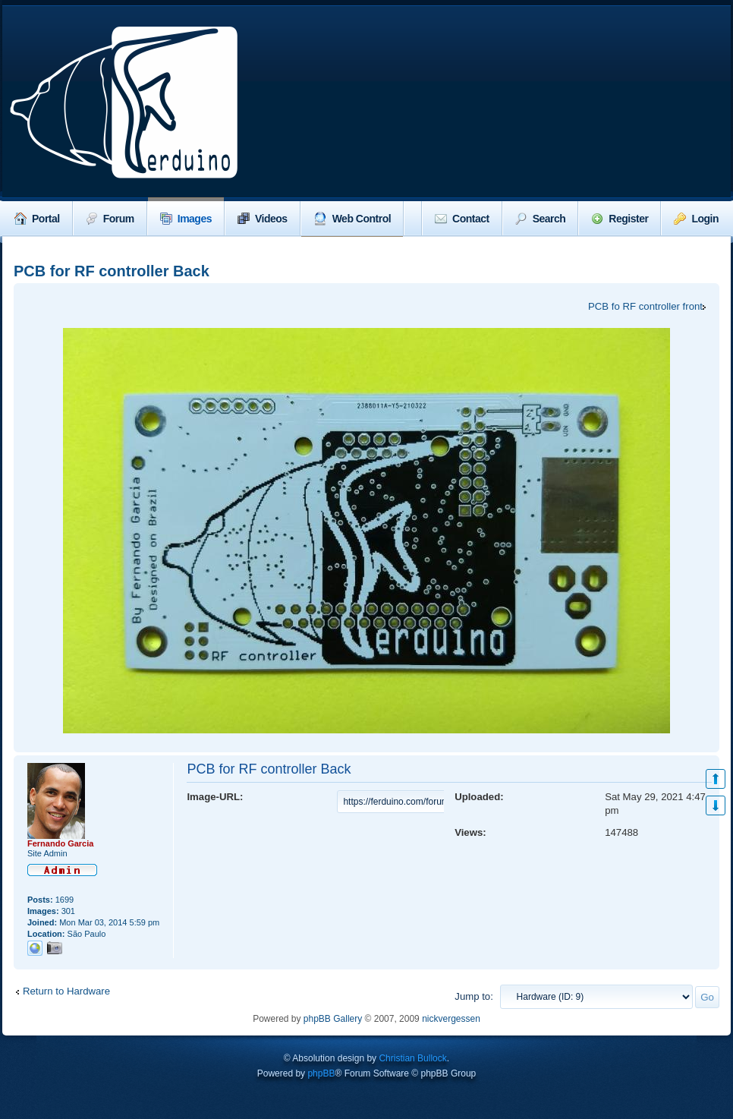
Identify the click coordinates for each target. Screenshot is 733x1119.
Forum (110, 219)
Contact (462, 219)
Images (186, 219)
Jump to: (474, 996)
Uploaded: (479, 796)
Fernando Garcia (60, 843)
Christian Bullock (412, 1058)
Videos (263, 219)
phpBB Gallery (333, 1018)
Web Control (352, 218)
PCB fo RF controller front (645, 306)
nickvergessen (451, 1018)
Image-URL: (215, 796)
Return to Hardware (66, 991)
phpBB (321, 1073)
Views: (470, 832)
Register (619, 219)
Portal (37, 219)
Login (696, 219)
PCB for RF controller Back (111, 271)
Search (540, 219)
